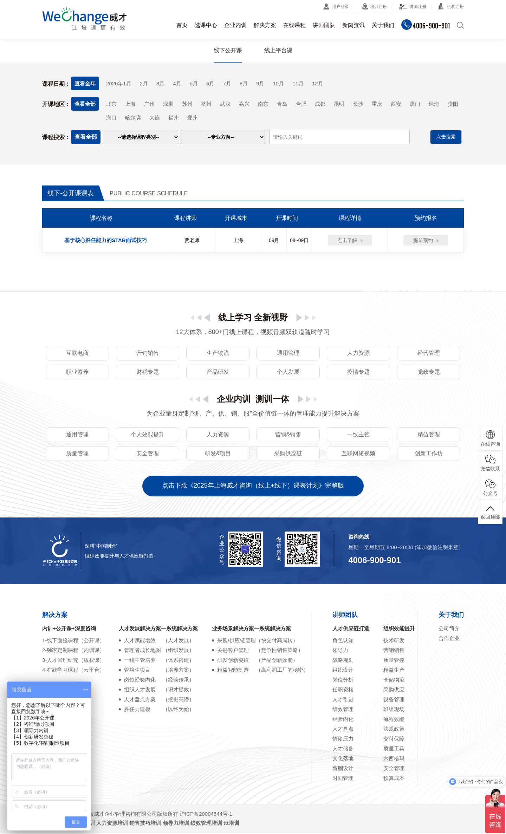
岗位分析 (342, 681)
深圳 (168, 104)
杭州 (206, 104)
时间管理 (342, 779)
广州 (149, 104)
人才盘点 (342, 730)
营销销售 (147, 354)
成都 (320, 104)
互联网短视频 (358, 454)
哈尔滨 (133, 118)
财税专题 (147, 373)
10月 (278, 83)
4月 (177, 83)
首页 (182, 25)
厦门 (415, 104)
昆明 (339, 104)
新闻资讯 (353, 25)
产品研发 (218, 373)
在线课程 (294, 25)
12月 (317, 83)
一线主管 (358, 435)
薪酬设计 (342, 769)
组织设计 (342, 671)
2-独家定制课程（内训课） (73, 651)
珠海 (434, 104)
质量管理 (77, 454)
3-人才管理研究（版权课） (73, 661)
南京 (263, 104)
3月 (160, 83)
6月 (210, 83)
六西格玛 (393, 759)
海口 (111, 118)
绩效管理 (342, 710)
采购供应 (393, 690)
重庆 (377, 104)
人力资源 (358, 354)
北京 (111, 104)
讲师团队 (324, 25)
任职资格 (342, 690)
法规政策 (393, 730)
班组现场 (393, 710)
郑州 (192, 118)
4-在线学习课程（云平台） (73, 671)
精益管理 (428, 435)
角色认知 (342, 641)
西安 (396, 104)
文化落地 (342, 759)
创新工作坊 (429, 454)
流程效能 (393, 720)
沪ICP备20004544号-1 (206, 815)
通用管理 (288, 354)
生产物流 (218, 354)
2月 (144, 83)
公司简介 (449, 629)
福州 (173, 118)
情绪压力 (342, 740)
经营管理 (428, 354)
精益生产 (393, 671)
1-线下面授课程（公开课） (73, 641)
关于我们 (383, 25)
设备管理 (393, 700)
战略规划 (342, 661)
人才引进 (342, 700)
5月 (194, 83)
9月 (260, 83)
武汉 (225, 104)
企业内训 (235, 25)
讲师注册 (417, 6)
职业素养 (77, 373)
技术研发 (393, 641)
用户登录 (340, 6)
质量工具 (393, 749)
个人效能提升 (147, 435)
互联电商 (77, 354)
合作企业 (449, 639)
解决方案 (265, 25)
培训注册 (378, 6)
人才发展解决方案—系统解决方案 (158, 629)
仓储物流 (393, 681)
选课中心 (206, 25)
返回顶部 (490, 512)
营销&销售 (288, 435)
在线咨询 (490, 438)
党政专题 (428, 373)
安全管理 (147, 454)
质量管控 (393, 661)
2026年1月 (118, 83)
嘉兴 (244, 104)
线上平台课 (278, 50)
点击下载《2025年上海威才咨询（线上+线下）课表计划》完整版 (253, 486)
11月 (298, 83)
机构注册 (455, 6)
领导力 (340, 651)
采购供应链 (288, 454)
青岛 (282, 104)
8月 (244, 83)
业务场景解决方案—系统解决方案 (251, 629)
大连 (154, 118)
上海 (130, 104)
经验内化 (342, 720)
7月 (227, 83)
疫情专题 (358, 373)
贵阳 (453, 104)
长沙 (358, 104)
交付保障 (393, 740)
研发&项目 (218, 454)
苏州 (187, 104)
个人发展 (288, 373)
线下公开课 (228, 50)
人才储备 (342, 749)
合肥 (301, 104)
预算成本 (393, 779)
